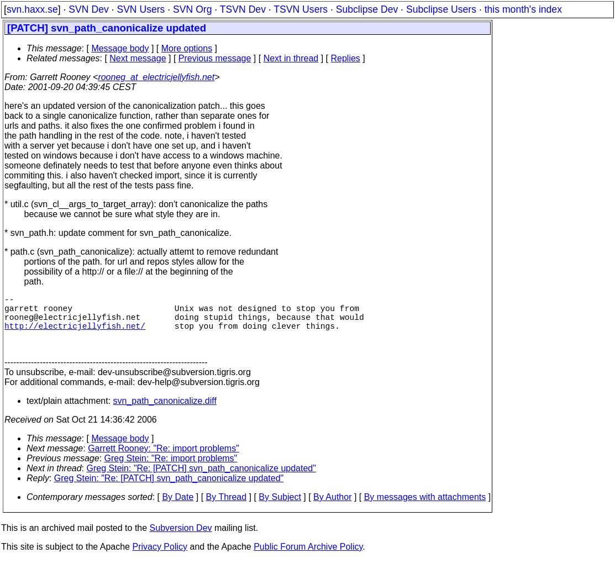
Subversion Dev (181, 541)
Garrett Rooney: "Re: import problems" (163, 461)
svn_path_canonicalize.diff (165, 414)
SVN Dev (88, 9)
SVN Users (141, 9)
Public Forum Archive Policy (308, 560)
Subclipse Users (441, 9)
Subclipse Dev (367, 9)
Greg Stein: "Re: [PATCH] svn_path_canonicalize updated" (201, 481)
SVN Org (192, 9)
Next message (137, 58)
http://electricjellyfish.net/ (74, 334)
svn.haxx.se (32, 9)
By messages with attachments (425, 510)
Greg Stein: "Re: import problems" (171, 471)
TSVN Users (301, 9)
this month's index (523, 9)
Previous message (214, 58)
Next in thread (291, 58)
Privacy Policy (159, 560)
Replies (345, 58)
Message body (120, 48)
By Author (332, 510)
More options (187, 48)
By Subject (280, 510)
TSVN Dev (243, 9)
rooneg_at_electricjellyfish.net (156, 77)
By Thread (226, 510)
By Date (177, 510)
